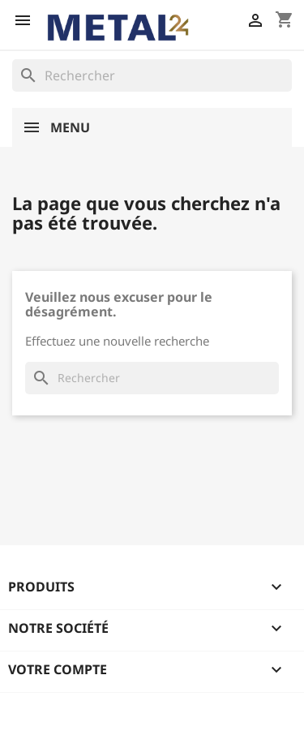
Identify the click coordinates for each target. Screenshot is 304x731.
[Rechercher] (152, 75)
